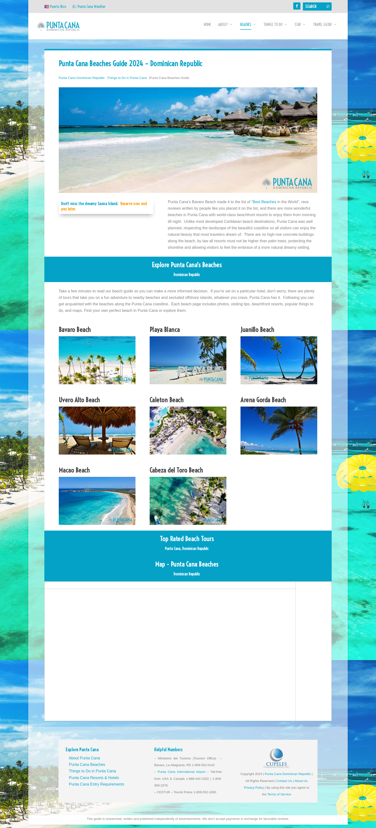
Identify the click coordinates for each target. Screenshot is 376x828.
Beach (267, 333)
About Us (301, 784)
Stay (298, 28)
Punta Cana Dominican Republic (82, 81)
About (223, 28)
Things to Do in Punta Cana (127, 81)
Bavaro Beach (75, 333)
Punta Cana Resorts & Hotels (94, 781)
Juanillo (250, 333)
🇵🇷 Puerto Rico (55, 6)
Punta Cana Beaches (87, 768)
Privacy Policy (254, 791)
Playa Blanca (165, 333)
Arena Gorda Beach (263, 403)
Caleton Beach (167, 403)
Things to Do (273, 28)
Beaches (245, 28)
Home (207, 28)
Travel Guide (322, 28)
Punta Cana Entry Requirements (96, 788)
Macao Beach (74, 473)
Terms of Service (279, 797)
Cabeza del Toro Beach (176, 473)
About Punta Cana (84, 761)
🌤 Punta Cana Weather (89, 6)
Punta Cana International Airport (181, 775)
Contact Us (284, 784)
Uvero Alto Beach (79, 403)
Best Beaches (264, 205)
